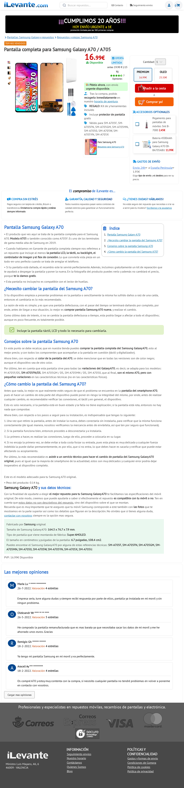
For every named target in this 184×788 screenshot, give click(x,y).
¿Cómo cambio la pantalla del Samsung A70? (132, 251)
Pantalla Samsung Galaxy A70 (123, 234)
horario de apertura (106, 101)
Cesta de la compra (178, 5)
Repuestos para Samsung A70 (111, 146)
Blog (70, 771)
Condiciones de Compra (141, 762)
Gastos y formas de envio (142, 758)
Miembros (169, 5)
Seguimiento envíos (141, 5)
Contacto (117, 5)
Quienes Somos (76, 767)
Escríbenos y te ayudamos (159, 207)
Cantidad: (149, 62)
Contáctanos (74, 762)
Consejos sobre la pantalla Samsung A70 (130, 246)
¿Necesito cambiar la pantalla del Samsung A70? (134, 240)
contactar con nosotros (18, 515)
